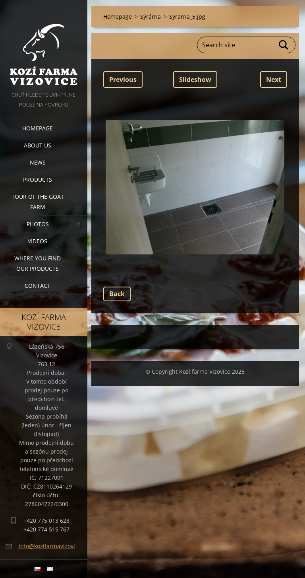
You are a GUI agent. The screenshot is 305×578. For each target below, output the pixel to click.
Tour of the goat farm (38, 202)
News (38, 162)
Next (273, 79)
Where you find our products (37, 263)
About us (37, 145)
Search (284, 45)
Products (37, 179)
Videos (37, 241)
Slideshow (195, 79)
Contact (37, 285)
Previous (123, 79)
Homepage (37, 128)
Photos (38, 224)
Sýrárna (150, 16)
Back (117, 293)
